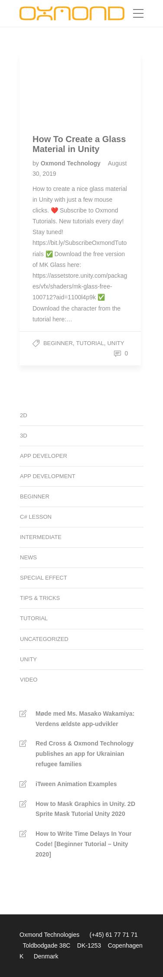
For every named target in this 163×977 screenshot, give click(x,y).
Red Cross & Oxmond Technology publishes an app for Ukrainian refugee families (85, 754)
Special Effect (43, 577)
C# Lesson (36, 517)
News (28, 557)
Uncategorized (44, 639)
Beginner (58, 343)
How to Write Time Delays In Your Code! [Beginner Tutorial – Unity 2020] (83, 844)
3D (23, 435)
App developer (43, 456)
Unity (115, 343)
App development (47, 476)
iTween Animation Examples (76, 783)
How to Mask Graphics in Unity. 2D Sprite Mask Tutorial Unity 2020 (85, 809)
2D (23, 415)
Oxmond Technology (71, 163)
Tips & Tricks (40, 598)
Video (28, 679)
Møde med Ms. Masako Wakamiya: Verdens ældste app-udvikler (85, 718)
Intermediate (41, 537)
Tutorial (90, 343)
